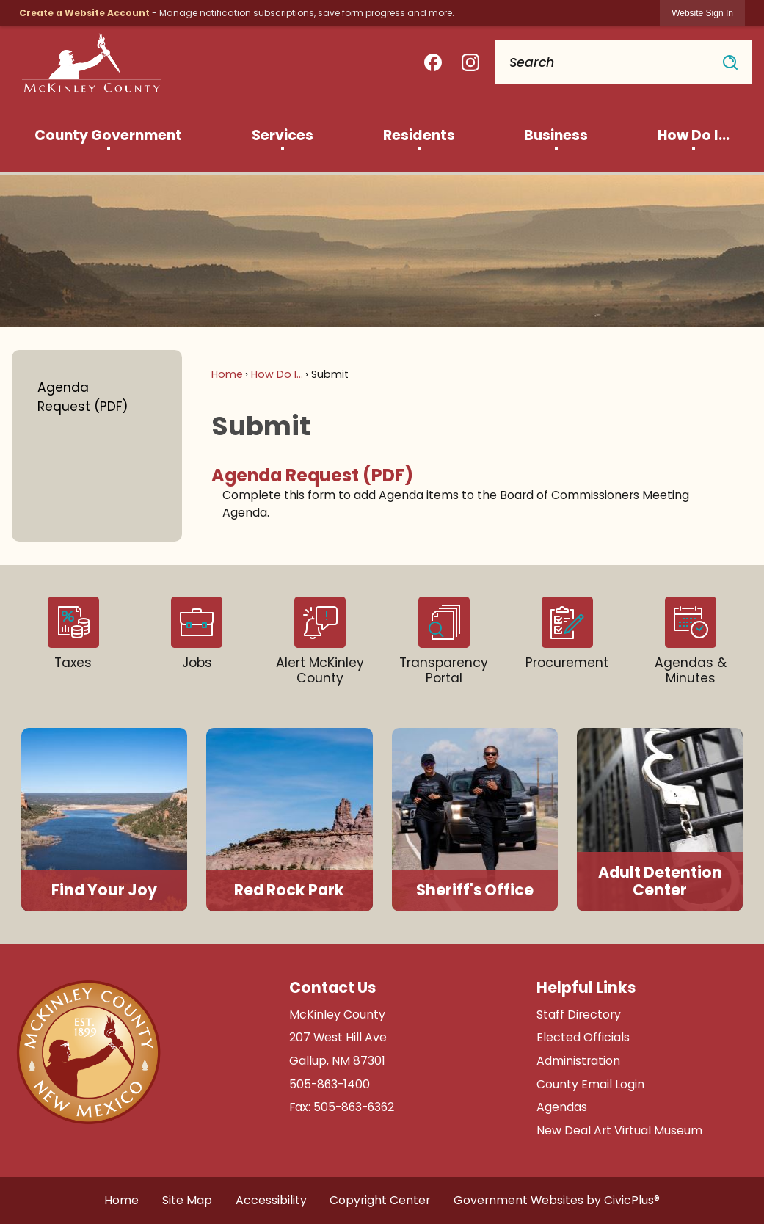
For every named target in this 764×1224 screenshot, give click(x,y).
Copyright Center (380, 1200)
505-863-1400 (329, 1084)
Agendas (561, 1107)
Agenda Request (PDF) (82, 397)
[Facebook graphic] (433, 63)
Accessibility (271, 1200)
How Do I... (277, 374)
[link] (702, 13)
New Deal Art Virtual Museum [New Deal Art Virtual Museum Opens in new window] (619, 1130)
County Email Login (590, 1084)
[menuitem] (108, 135)
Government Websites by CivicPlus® (557, 1200)
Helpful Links (586, 987)
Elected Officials (583, 1037)
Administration (578, 1060)
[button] (730, 62)
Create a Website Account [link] (84, 13)
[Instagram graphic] (470, 63)
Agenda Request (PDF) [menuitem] (312, 475)
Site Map (187, 1200)
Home (227, 374)
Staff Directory (578, 1014)
